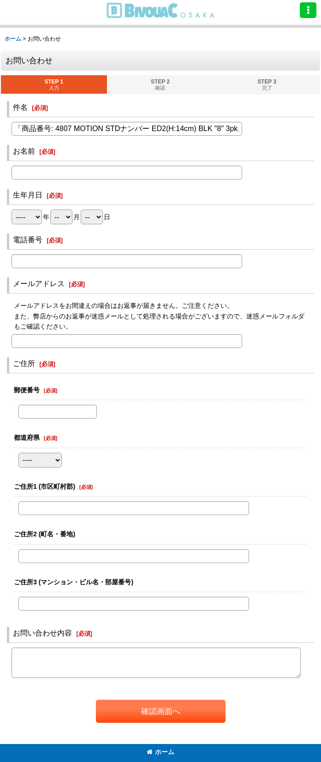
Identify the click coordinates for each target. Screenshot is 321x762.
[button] (308, 10)
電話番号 (27, 239)
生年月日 (27, 195)
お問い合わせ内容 (42, 633)
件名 (20, 107)
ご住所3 (73, 582)
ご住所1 (44, 486)
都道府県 (27, 437)
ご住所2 (44, 534)
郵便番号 (27, 390)
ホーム (160, 752)
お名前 (24, 151)
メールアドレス (39, 283)
